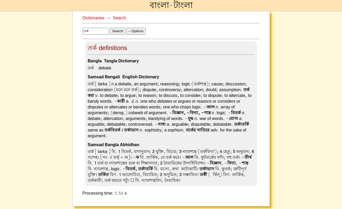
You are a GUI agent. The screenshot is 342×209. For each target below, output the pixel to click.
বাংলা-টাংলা (171, 5)
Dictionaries (93, 18)
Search (119, 18)
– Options (136, 31)
